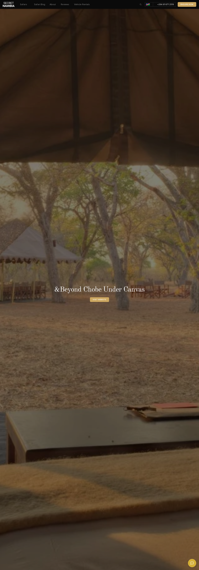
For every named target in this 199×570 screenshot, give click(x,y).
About (53, 4)
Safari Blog (39, 4)
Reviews (65, 4)
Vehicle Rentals (82, 4)
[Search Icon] (140, 4)
